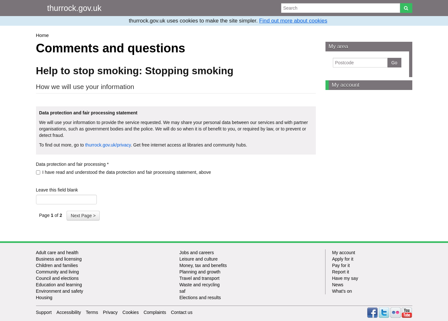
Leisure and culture (198, 259)
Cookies (131, 312)
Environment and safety (59, 291)
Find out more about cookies (293, 21)
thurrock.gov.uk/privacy (108, 144)
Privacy (110, 312)
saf (182, 291)
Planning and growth (200, 271)
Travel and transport (199, 278)
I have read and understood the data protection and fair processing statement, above (123, 172)
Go (394, 62)
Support (44, 312)
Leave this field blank (57, 189)
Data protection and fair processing (72, 164)
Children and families (57, 265)
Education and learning (59, 284)
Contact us (181, 312)
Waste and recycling (199, 284)
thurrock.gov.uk (74, 8)
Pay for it (341, 265)
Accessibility (69, 312)
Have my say (345, 278)
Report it (340, 271)
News (337, 284)
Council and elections (57, 278)
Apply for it (342, 259)
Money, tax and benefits (203, 265)
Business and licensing (59, 259)
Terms (92, 312)
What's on (342, 291)
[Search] (406, 8)
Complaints (154, 312)
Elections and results (200, 297)
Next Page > (83, 215)
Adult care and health (57, 252)
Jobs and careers (196, 252)
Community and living (57, 271)
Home (42, 35)
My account (346, 85)
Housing (44, 297)
